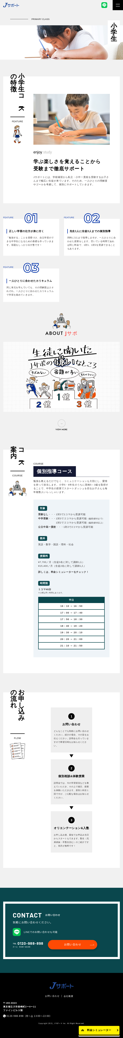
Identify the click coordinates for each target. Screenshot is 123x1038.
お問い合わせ (72, 944)
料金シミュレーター (99, 1030)
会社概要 (68, 996)
